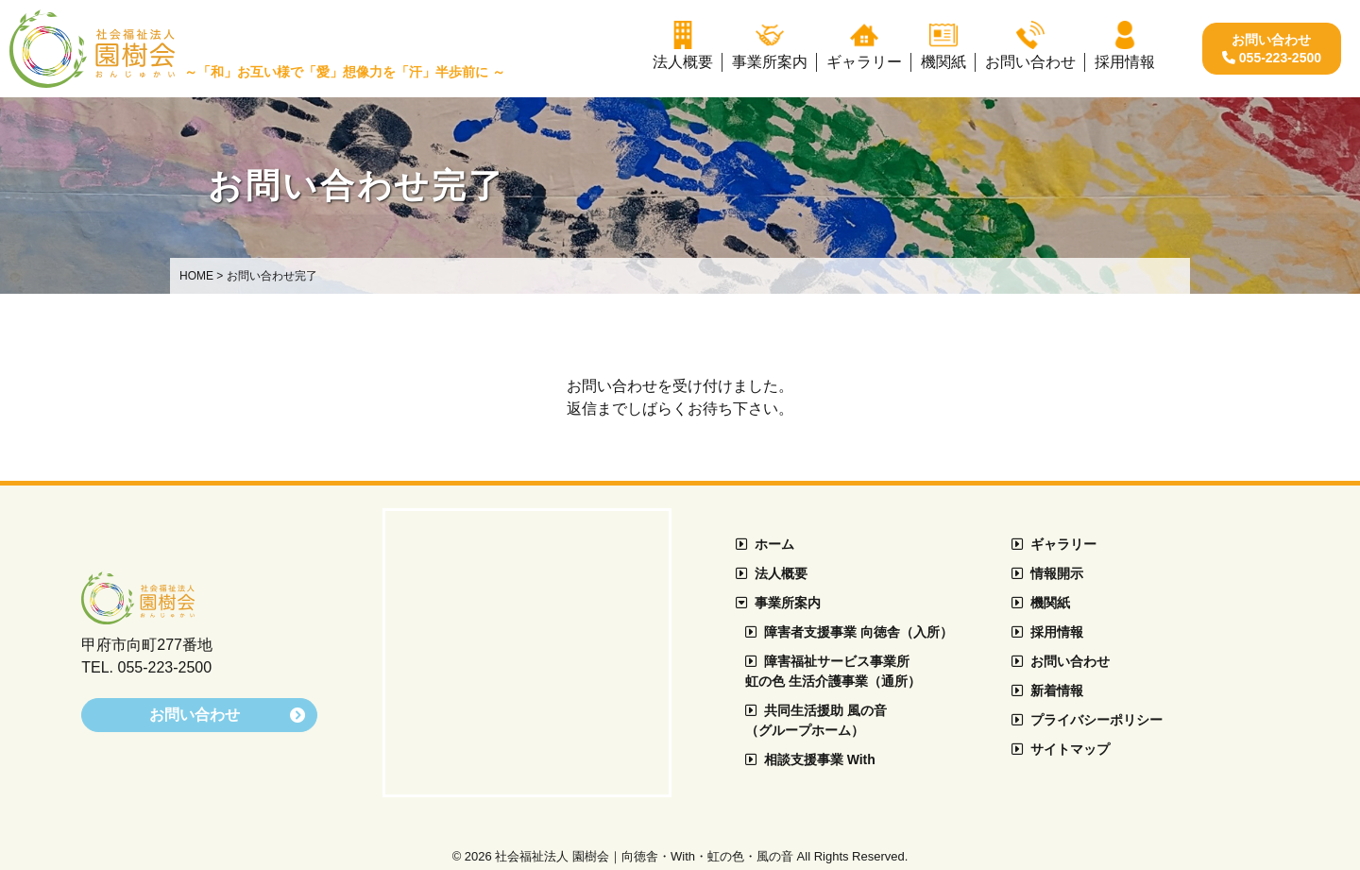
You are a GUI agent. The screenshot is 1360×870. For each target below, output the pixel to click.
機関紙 (1041, 602)
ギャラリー (1054, 544)
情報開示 (1047, 573)
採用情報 (1047, 632)
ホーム (765, 544)
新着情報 (1047, 690)
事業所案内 (778, 602)
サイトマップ (1061, 749)
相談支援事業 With (810, 759)
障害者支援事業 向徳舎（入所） (849, 632)
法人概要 (772, 573)
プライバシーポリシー (1087, 719)
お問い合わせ (1061, 661)
